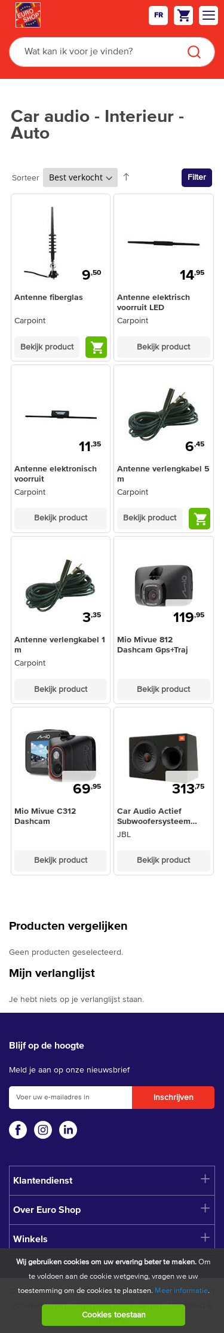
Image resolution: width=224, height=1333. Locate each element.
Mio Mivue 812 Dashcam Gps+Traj (152, 645)
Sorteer (25, 178)
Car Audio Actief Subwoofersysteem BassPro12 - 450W (154, 817)
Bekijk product (46, 347)
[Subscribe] (173, 1097)
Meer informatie (181, 1291)
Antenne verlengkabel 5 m (163, 474)
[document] (113, 1290)
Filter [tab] (197, 177)
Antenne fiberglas (48, 297)
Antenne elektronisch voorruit (55, 474)
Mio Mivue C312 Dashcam (45, 816)
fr (158, 15)
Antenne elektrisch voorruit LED (153, 302)
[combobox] (112, 52)
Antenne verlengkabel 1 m (59, 645)
